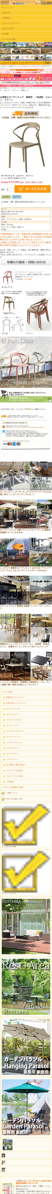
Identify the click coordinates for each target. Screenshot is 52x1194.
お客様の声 (6, 13)
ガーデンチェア (33, 88)
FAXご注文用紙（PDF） (13, 799)
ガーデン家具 (19, 88)
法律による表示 (8, 29)
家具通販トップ (6, 88)
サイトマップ (7, 7)
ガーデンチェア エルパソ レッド (29, 272)
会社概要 (5, 34)
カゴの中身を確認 (9, 39)
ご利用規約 (6, 18)
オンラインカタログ (26, 873)
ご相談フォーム (9, 793)
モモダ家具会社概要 (26, 826)
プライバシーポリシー (10, 23)
